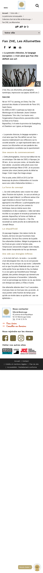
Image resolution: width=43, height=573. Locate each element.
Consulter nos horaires (16, 326)
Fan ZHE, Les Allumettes (11, 22)
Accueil (5, 13)
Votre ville (14, 13)
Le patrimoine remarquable (12, 16)
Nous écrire (11, 323)
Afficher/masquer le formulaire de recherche (37, 5)
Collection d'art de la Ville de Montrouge (16, 19)
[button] (37, 567)
